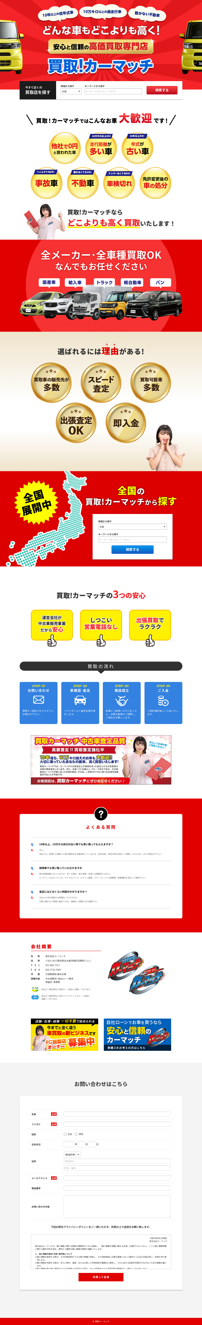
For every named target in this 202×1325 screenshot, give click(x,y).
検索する (162, 89)
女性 (68, 1134)
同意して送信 (101, 1277)
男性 (79, 1134)
